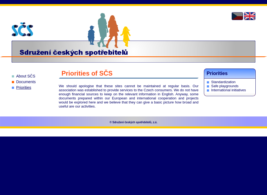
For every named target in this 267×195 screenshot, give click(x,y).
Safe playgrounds (224, 86)
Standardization (223, 82)
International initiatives (228, 90)
